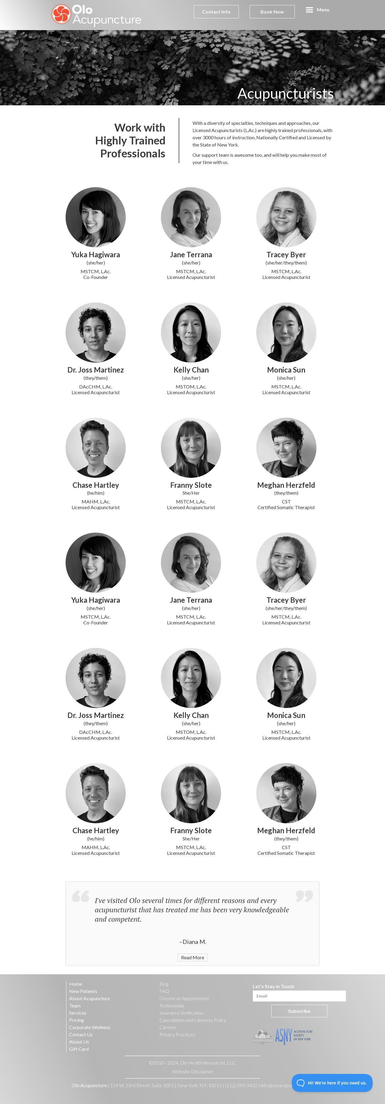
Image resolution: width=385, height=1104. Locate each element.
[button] (317, 10)
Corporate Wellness (89, 1027)
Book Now (272, 11)
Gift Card (79, 1049)
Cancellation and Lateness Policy (192, 1020)
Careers (167, 1027)
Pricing (76, 1020)
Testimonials (171, 1005)
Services (77, 1013)
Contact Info (216, 11)
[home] (96, 15)
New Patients (83, 991)
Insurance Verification (181, 1013)
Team (75, 1005)
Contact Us (81, 1034)
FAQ (164, 991)
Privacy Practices (177, 1034)
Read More (192, 967)
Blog (163, 984)
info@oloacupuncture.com (288, 1085)
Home (75, 984)
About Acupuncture (89, 998)
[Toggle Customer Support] (332, 1083)
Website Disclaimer (192, 1071)
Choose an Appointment (184, 998)
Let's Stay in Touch (273, 986)
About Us (79, 1041)
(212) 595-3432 (241, 1085)
